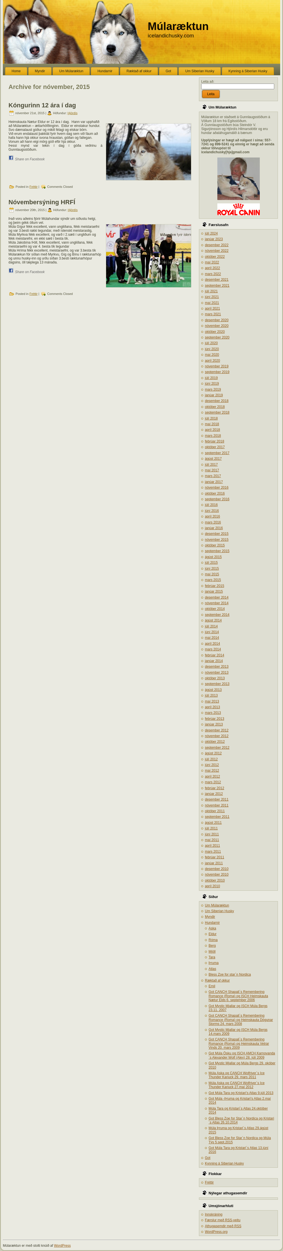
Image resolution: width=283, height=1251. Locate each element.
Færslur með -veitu (222, 1220)
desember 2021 (216, 280)
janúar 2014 (214, 661)
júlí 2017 (211, 465)
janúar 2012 (214, 794)
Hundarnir (212, 923)
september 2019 (217, 372)
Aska (212, 928)
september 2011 (217, 817)
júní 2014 (212, 632)
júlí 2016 (211, 505)
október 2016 (215, 493)
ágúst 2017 (213, 459)
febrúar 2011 (214, 857)
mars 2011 (213, 852)
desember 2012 (216, 730)
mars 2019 (213, 390)
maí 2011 (212, 840)
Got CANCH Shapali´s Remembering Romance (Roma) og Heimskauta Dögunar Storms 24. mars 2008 (241, 1020)
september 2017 (217, 453)
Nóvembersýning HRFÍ (41, 202)
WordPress (62, 1246)
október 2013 (215, 678)
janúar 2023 (214, 239)
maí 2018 (212, 424)
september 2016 (217, 499)
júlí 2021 (211, 291)
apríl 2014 (212, 644)
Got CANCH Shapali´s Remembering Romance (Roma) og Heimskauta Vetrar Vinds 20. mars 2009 (239, 1043)
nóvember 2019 (216, 366)
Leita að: (207, 82)
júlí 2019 (211, 378)
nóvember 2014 (216, 603)
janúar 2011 (214, 863)
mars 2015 (213, 580)
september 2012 (217, 748)
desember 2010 (216, 869)
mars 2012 (213, 782)
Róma (213, 940)
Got (207, 1158)
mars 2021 (213, 314)
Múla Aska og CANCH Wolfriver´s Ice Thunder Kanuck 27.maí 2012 (237, 1085)
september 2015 (217, 551)
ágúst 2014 (213, 620)
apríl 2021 (212, 308)
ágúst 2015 (213, 557)
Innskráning (213, 1214)
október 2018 (215, 407)
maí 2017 (212, 470)
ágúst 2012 (213, 753)
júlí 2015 (211, 563)
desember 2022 (216, 245)
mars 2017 (213, 476)
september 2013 (217, 684)
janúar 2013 (214, 724)
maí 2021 (212, 303)
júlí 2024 (211, 233)
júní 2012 (212, 765)
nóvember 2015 (216, 540)
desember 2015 (216, 534)
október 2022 (215, 257)
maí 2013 (212, 701)
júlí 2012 (211, 759)
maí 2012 (212, 771)
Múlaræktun (178, 26)
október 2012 (215, 742)
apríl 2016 (212, 516)
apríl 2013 (212, 707)
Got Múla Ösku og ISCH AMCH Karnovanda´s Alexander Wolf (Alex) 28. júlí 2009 (242, 1055)
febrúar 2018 (214, 441)
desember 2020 (216, 320)
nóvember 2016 (216, 488)
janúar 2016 (214, 528)
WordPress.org (216, 1232)
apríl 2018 (212, 430)
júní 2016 (212, 511)
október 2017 (215, 447)
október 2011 (215, 811)
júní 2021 (212, 297)
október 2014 (215, 609)
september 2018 (217, 412)
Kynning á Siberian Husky (224, 1163)
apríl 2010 (212, 886)
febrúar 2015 (214, 586)
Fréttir (33, 186)
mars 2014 (213, 649)
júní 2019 (212, 384)
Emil (212, 986)
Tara (212, 957)
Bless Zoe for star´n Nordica (230, 974)
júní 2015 (212, 569)
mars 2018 (213, 436)
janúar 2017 (214, 482)
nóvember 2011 (216, 805)
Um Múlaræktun (217, 905)
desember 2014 (216, 597)
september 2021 (217, 286)
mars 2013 (213, 713)
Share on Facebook (30, 159)
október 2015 (215, 545)
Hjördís (73, 113)
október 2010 (215, 880)
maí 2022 (212, 262)
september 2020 (217, 337)
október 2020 (215, 332)
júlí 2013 (211, 695)
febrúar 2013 (214, 719)
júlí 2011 (211, 828)
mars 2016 (213, 522)
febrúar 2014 (214, 655)
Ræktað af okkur (217, 980)
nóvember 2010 (216, 874)
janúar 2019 (214, 395)
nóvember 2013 (216, 673)
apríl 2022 (212, 268)
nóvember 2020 (216, 326)
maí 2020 (212, 355)
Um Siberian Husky (219, 911)
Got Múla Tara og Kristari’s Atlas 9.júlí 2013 (241, 1093)
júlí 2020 (211, 343)
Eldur (212, 934)
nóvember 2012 (216, 736)
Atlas (212, 969)
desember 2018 (216, 401)
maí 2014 (212, 638)
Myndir (210, 917)
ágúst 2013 (213, 690)
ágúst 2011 (213, 823)
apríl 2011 (212, 846)
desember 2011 (216, 799)
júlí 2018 (211, 418)
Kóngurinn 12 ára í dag (42, 105)
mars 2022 (213, 274)
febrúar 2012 (214, 788)
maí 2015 (212, 574)
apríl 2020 (212, 361)
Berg (212, 946)
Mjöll (212, 952)
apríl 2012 (212, 776)
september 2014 (217, 615)
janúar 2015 (214, 591)
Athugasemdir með (223, 1226)
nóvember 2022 (216, 251)
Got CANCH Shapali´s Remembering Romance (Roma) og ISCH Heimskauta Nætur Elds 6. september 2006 (238, 996)
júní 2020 (212, 349)
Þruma (213, 963)
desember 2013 (216, 667)
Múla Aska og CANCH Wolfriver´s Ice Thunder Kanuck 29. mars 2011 (237, 1075)
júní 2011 (212, 834)
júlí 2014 (211, 626)
